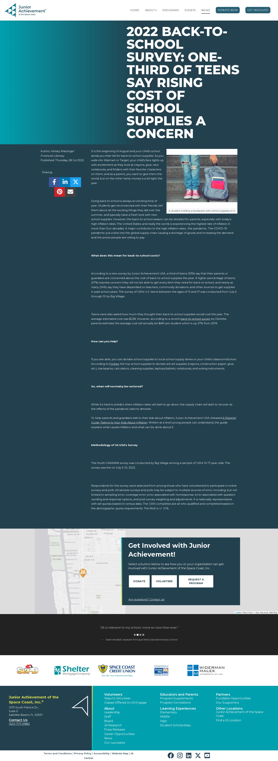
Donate (139, 581)
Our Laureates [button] (114, 742)
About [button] (109, 708)
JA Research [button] (113, 725)
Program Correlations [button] (175, 702)
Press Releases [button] (114, 729)
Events (190, 10)
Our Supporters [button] (227, 702)
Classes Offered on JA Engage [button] (125, 702)
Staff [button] (107, 716)
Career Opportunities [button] (119, 734)
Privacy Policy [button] (82, 753)
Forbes (114, 364)
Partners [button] (223, 694)
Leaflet (238, 613)
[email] (70, 192)
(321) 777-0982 (19, 724)
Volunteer (164, 581)
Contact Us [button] (18, 720)
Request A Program (196, 581)
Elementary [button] (168, 712)
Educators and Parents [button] (179, 694)
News (205, 10)
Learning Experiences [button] (178, 708)
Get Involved (257, 10)
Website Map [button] (120, 753)
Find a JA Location (228, 720)
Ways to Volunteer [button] (117, 698)
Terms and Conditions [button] (58, 753)
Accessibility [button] (102, 753)
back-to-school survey (195, 318)
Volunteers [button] (113, 694)
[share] (54, 183)
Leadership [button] (112, 712)
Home (134, 10)
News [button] (108, 738)
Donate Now (228, 10)
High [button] (163, 721)
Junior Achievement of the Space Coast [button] (239, 714)
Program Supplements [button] (176, 698)
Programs (170, 10)
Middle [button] (165, 716)
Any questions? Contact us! (146, 599)
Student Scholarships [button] (175, 725)
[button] (156, 10)
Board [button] (108, 721)
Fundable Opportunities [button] (233, 698)
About (150, 10)
